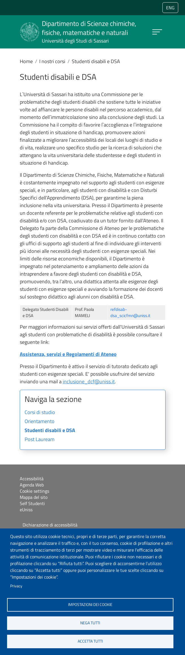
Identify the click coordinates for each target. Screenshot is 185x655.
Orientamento (40, 421)
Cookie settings (34, 491)
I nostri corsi (52, 61)
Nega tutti (90, 623)
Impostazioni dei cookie (90, 604)
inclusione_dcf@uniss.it (89, 381)
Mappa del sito (33, 497)
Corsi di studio (40, 412)
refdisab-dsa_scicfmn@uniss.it (130, 312)
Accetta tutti (90, 641)
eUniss (26, 509)
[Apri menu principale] (157, 32)
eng (170, 7)
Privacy (16, 586)
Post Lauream (40, 439)
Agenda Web (32, 485)
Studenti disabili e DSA (50, 430)
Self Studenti (32, 503)
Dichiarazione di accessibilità (50, 525)
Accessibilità (31, 478)
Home (26, 61)
